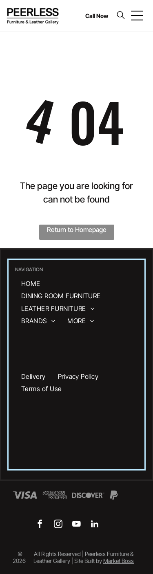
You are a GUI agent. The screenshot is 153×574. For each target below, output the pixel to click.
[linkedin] (95, 525)
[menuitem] (31, 283)
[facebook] (39, 525)
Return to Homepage (76, 229)
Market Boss (118, 560)
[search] (121, 15)
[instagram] (58, 525)
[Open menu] (137, 15)
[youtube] (76, 525)
